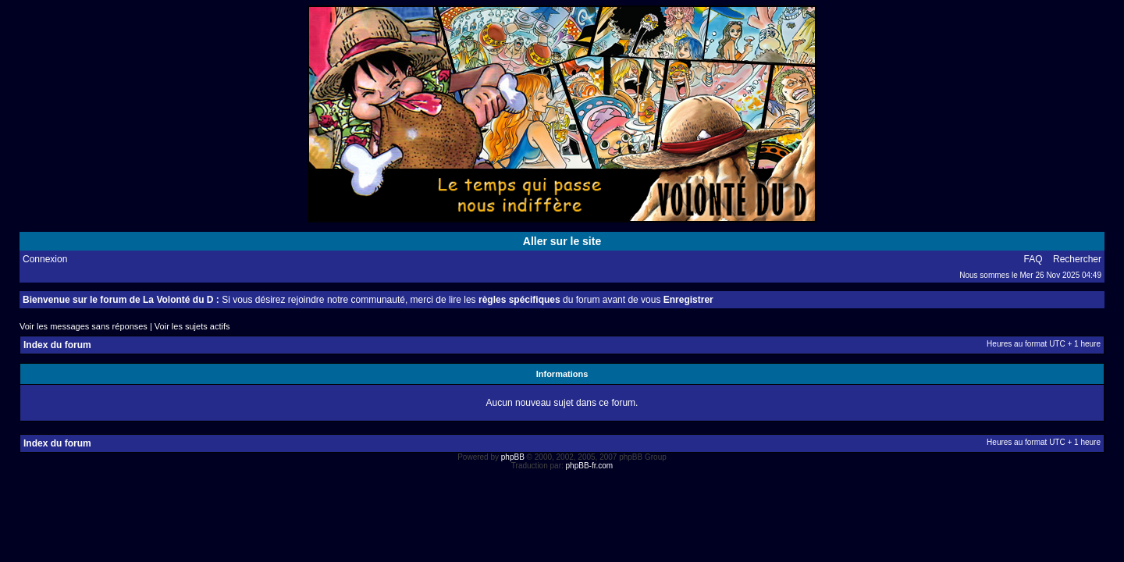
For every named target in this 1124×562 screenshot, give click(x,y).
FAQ (1033, 259)
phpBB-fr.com (590, 465)
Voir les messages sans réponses (84, 326)
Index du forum (57, 345)
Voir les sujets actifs (192, 326)
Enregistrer (688, 299)
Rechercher (1077, 259)
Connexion (45, 259)
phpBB (513, 457)
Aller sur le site (562, 241)
